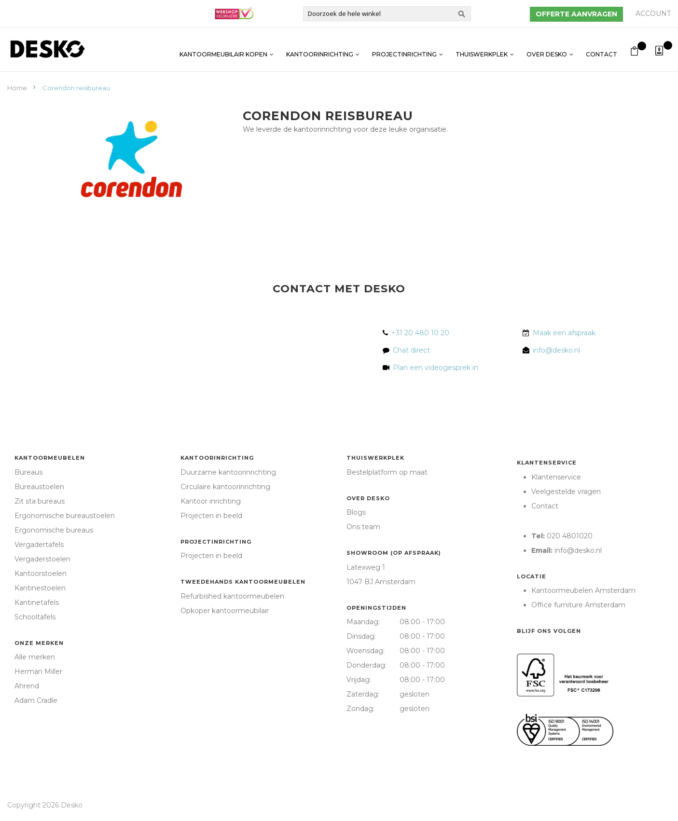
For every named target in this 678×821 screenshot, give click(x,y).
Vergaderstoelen (42, 559)
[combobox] (387, 13)
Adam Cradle (35, 700)
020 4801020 (570, 536)
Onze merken (39, 643)
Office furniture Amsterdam (578, 605)
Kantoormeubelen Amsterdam (583, 590)
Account (653, 13)
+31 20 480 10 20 (420, 332)
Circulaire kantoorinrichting (225, 486)
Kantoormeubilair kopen (223, 49)
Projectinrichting (404, 49)
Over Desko (546, 49)
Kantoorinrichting (319, 49)
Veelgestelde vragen (566, 491)
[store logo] (47, 49)
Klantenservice (547, 462)
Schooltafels (34, 617)
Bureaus (28, 472)
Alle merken (34, 657)
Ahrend (26, 686)
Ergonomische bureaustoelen (64, 515)
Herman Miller (38, 671)
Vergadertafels (39, 544)
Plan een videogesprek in (433, 367)
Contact (601, 49)
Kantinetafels (36, 602)
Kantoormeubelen (49, 457)
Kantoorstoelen (40, 573)
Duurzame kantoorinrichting (228, 472)
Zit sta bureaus (39, 501)
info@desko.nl (556, 350)
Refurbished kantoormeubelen (232, 596)
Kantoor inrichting (210, 501)
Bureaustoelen (39, 486)
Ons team (363, 526)
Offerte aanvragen (576, 14)
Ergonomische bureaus (53, 530)
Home (17, 88)
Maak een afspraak (564, 332)
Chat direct (411, 350)
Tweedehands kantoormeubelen (242, 581)
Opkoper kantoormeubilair (224, 610)
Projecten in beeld (211, 515)
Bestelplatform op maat (387, 472)
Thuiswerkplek (482, 49)
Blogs (356, 512)
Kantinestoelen (40, 588)
